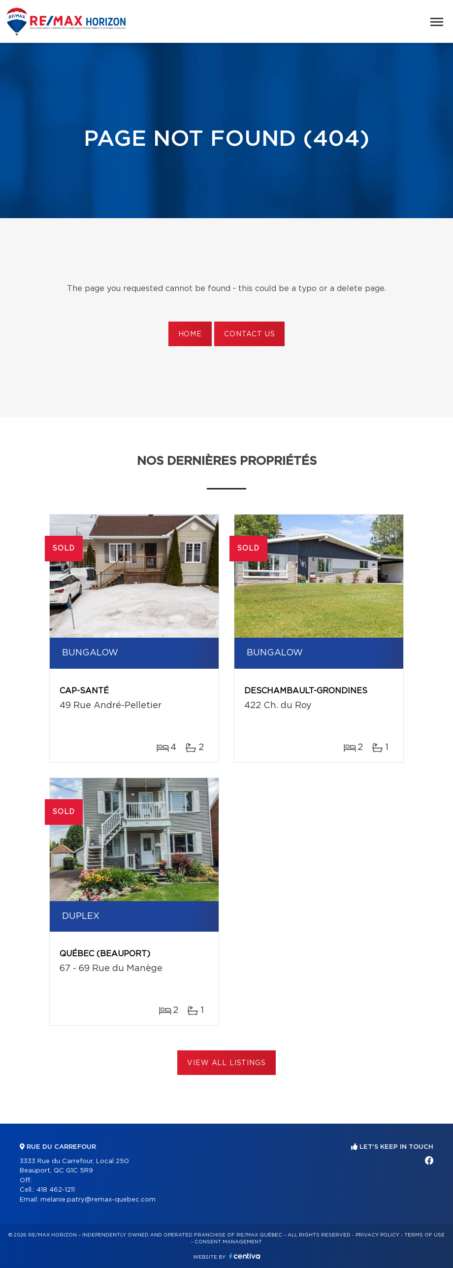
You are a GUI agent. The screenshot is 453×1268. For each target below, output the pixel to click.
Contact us (249, 334)
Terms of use (424, 1235)
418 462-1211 (55, 1190)
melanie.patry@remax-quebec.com (98, 1200)
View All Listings (226, 1063)
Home (190, 334)
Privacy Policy (377, 1235)
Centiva (244, 1256)
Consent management (228, 1241)
